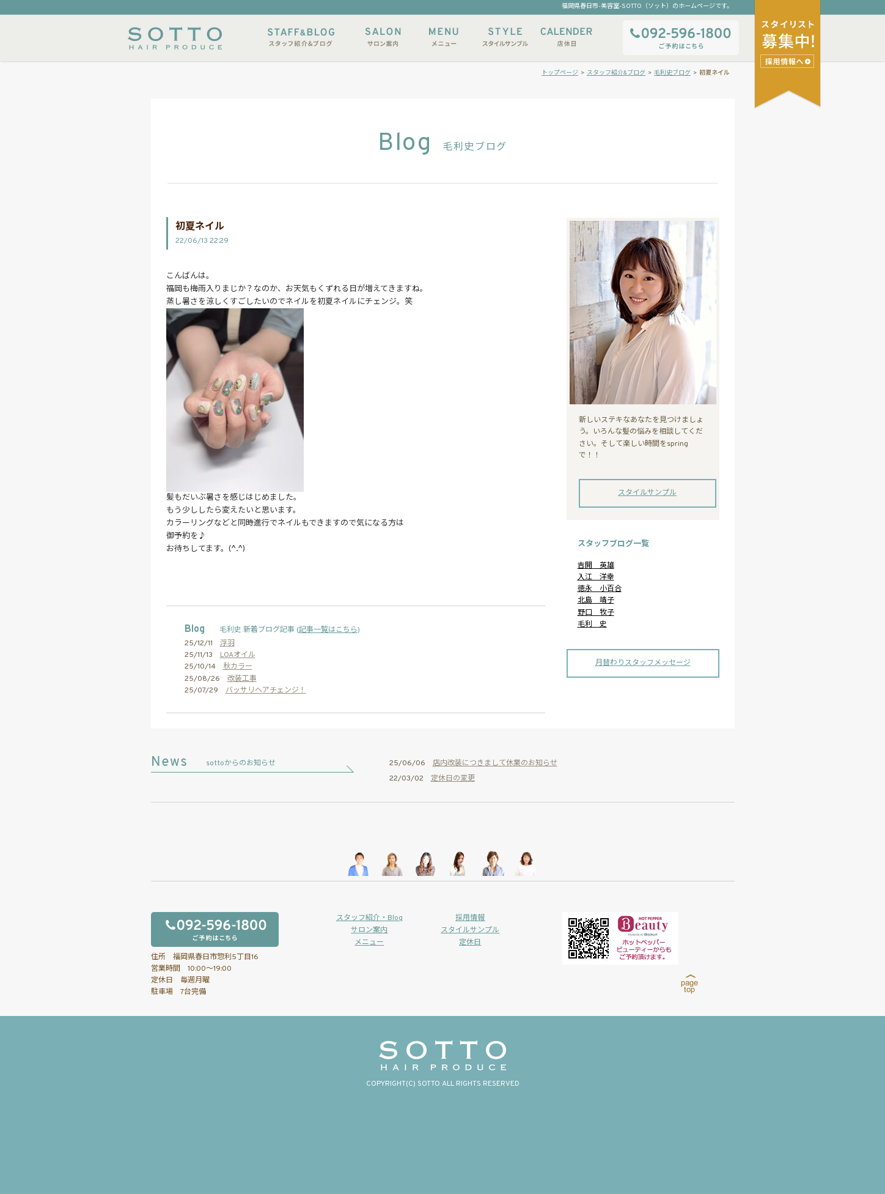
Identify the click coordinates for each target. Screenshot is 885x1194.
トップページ (560, 73)
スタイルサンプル (504, 37)
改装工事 (242, 679)
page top (690, 984)
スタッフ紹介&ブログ (301, 37)
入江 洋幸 (596, 577)
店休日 (566, 37)
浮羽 (227, 643)
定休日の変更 (453, 779)
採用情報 (470, 918)
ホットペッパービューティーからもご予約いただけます (620, 938)
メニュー (443, 37)
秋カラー (237, 667)
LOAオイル (237, 655)
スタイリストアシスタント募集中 (788, 61)
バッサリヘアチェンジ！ (266, 690)
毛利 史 (592, 624)
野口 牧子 (596, 613)
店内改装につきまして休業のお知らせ (495, 763)
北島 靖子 (596, 601)
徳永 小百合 (600, 589)
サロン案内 (382, 37)
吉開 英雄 (596, 566)
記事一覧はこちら (328, 630)
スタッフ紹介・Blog (369, 918)
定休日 (470, 942)
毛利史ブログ (672, 73)
